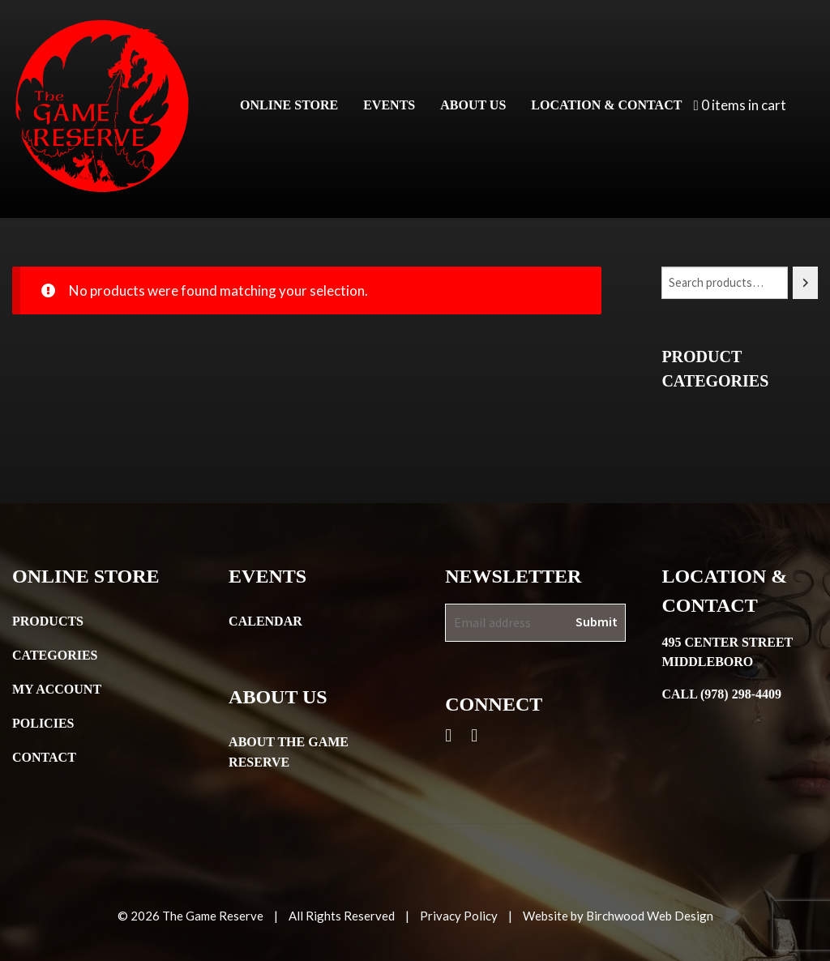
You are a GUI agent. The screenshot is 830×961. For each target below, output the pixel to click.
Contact (44, 757)
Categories (55, 655)
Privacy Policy (459, 915)
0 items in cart (739, 104)
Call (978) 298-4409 (721, 694)
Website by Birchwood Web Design (618, 915)
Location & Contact (606, 105)
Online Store (289, 105)
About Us (473, 105)
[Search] (805, 283)
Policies (43, 723)
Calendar (265, 621)
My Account (56, 689)
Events (389, 105)
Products (47, 621)
